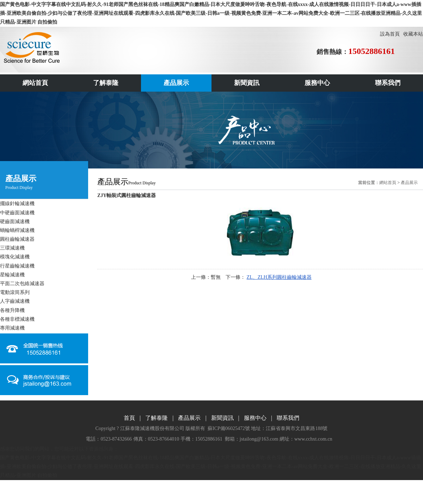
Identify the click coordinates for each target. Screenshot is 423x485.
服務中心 (255, 418)
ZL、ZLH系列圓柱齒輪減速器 (279, 277)
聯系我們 (288, 418)
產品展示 (409, 182)
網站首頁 (387, 182)
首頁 (129, 418)
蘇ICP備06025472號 (229, 428)
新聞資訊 (222, 418)
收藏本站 (413, 34)
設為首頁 (390, 34)
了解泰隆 (156, 418)
